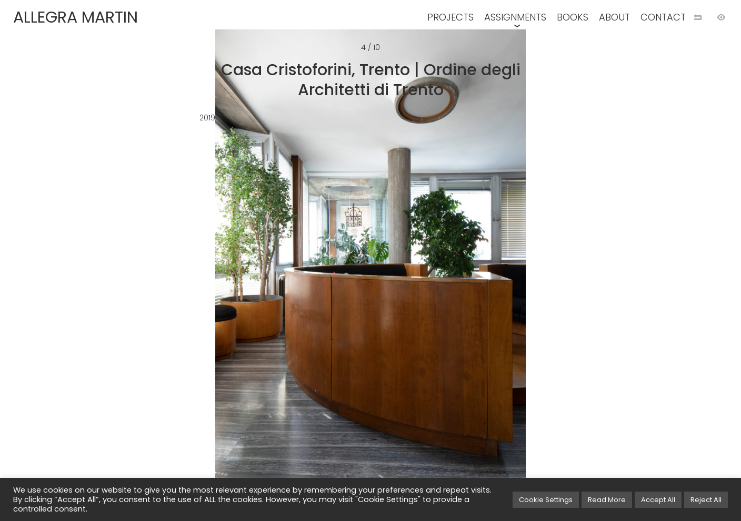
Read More (607, 500)
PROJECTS (450, 17)
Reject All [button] (706, 500)
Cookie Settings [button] (546, 500)
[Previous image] (185, 277)
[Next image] (555, 277)
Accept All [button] (658, 500)
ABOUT (614, 17)
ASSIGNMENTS (515, 17)
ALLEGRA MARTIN (75, 17)
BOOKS (572, 17)
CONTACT (663, 17)
